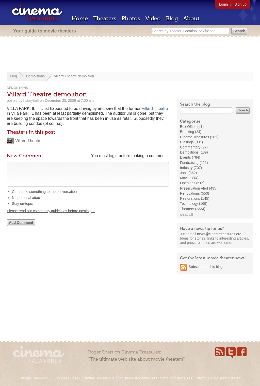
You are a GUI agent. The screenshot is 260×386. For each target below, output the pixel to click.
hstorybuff (31, 100)
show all (186, 215)
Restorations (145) (194, 198)
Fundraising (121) (194, 163)
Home (80, 18)
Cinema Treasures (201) (199, 137)
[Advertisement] (130, 55)
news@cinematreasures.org (219, 234)
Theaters (104, 18)
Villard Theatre (155, 108)
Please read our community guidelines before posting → (51, 216)
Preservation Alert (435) (198, 188)
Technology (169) (193, 204)
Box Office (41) (192, 127)
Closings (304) (191, 142)
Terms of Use (229, 378)
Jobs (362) (188, 173)
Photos (131, 18)
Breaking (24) (190, 132)
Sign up (241, 4)
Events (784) (190, 157)
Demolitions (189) (194, 152)
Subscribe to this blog (206, 267)
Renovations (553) (194, 193)
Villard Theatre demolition (74, 76)
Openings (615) (192, 183)
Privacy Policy (206, 378)
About (191, 18)
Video (153, 18)
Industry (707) (191, 168)
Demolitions (35, 76)
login (113, 156)
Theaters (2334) (192, 209)
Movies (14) (189, 178)
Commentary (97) (194, 147)
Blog (172, 18)
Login (223, 4)
